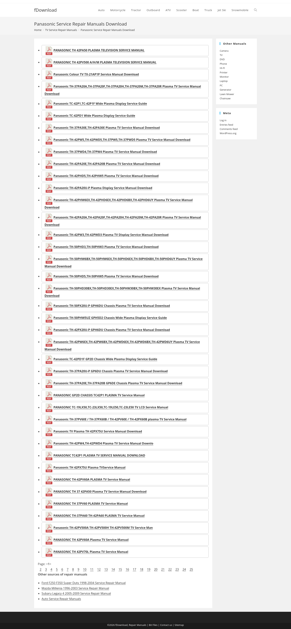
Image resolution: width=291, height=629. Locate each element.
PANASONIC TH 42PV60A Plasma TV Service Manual (91, 540)
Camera (224, 50)
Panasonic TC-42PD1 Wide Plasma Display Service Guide (94, 116)
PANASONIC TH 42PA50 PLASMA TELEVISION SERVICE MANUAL (99, 50)
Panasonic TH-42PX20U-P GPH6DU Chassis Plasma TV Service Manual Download (111, 330)
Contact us (166, 625)
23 (177, 569)
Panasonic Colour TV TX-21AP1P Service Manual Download (96, 74)
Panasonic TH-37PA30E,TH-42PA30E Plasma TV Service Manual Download (106, 128)
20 (155, 569)
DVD (222, 59)
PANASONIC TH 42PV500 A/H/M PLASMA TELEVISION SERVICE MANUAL (104, 62)
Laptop (224, 81)
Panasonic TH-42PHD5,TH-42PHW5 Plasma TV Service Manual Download (106, 176)
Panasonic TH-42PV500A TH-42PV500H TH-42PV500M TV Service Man (103, 528)
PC (221, 85)
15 (120, 569)
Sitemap (179, 625)
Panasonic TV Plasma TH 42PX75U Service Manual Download (97, 431)
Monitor (224, 76)
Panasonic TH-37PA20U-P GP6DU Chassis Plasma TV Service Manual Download (110, 371)
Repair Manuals (137, 625)
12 (99, 569)
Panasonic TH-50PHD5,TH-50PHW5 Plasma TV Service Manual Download (106, 276)
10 (84, 569)
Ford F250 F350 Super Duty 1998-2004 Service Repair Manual (84, 583)
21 (163, 569)
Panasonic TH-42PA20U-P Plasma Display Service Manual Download (102, 188)
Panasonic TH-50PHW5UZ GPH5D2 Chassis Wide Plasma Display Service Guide (110, 318)
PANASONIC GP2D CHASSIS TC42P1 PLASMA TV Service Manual (99, 395)
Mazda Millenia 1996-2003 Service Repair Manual (75, 588)
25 (191, 569)
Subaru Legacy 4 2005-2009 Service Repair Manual (76, 593)
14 (113, 569)
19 (148, 569)
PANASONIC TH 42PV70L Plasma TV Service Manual (90, 552)
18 (141, 569)
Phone (223, 63)
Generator (225, 89)
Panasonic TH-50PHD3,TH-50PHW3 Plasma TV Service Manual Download (106, 247)
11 (92, 569)
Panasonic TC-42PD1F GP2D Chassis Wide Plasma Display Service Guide (105, 359)
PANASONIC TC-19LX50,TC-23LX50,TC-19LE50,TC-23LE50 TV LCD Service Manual (110, 407)
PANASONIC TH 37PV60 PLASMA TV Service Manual (90, 504)
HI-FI (222, 68)
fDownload (45, 10)
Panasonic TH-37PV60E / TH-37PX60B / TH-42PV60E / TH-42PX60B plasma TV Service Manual (120, 419)
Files (155, 625)
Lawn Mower (227, 94)
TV (221, 55)
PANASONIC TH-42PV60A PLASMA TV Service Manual (91, 480)
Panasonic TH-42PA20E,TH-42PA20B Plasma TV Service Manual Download (106, 164)
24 (184, 569)
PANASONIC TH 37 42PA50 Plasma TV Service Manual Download (100, 492)
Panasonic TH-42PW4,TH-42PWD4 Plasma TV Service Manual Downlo (103, 444)
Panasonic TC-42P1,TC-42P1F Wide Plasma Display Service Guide (100, 104)
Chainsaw (225, 98)
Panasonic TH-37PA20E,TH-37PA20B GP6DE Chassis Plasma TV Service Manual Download (117, 383)
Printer (224, 72)
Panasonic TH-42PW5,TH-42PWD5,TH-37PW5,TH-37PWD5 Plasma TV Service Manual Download (121, 140)
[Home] (38, 30)
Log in (223, 120)
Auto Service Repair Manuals (61, 599)
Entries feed (226, 124)
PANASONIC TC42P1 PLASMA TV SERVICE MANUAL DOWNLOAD (99, 456)
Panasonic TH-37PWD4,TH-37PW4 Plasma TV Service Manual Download (105, 152)
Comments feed (229, 129)
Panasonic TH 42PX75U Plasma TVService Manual (89, 468)
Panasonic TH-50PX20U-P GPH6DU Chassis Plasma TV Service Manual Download (111, 306)
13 (106, 569)
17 (134, 569)
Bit (150, 625)
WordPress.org (228, 133)
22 (170, 569)
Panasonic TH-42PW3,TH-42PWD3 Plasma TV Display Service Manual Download (111, 235)
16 (127, 569)
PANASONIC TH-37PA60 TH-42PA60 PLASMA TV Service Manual (99, 516)
